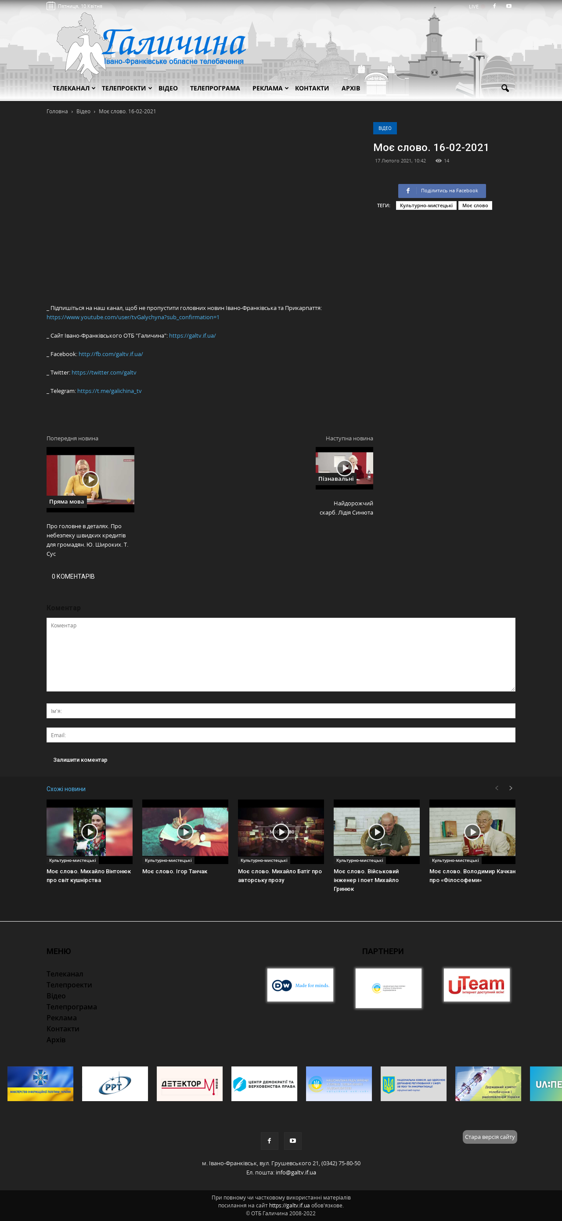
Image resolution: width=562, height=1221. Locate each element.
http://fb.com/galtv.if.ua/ (111, 354)
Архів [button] (351, 88)
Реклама (270, 88)
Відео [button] (168, 88)
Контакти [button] (312, 88)
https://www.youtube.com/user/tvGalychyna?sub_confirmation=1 (133, 317)
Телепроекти (127, 88)
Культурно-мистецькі (426, 205)
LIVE (476, 6)
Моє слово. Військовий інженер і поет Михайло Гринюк (366, 880)
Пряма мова (66, 501)
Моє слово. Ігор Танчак (174, 871)
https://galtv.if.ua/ (192, 335)
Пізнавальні (336, 479)
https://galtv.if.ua (289, 1205)
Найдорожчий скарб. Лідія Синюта (346, 507)
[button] (504, 88)
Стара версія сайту (490, 1137)
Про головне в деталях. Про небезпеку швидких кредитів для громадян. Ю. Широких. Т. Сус (87, 540)
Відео (385, 128)
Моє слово (475, 205)
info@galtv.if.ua (296, 1172)
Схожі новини (66, 788)
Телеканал (74, 88)
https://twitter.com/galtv (104, 372)
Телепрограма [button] (215, 88)
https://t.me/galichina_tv (109, 391)
